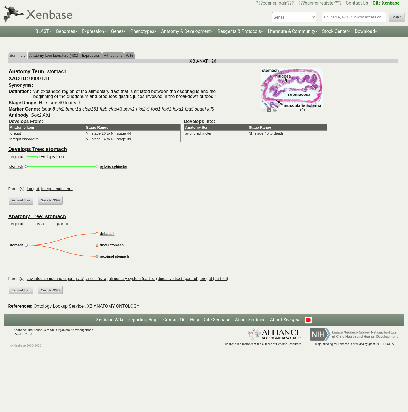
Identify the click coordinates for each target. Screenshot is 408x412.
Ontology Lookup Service (59, 306)
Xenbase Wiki (109, 319)
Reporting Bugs (143, 319)
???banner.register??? (319, 3)
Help (194, 319)
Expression (93, 31)
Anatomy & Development (186, 31)
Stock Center (335, 31)
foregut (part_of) (214, 278)
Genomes (65, 31)
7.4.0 (28, 334)
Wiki (129, 55)
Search (396, 17)
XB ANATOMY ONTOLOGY (113, 306)
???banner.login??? (275, 3)
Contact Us (357, 3)
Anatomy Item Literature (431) (53, 55)
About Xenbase (250, 319)
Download (365, 31)
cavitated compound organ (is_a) (55, 278)
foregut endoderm (24, 139)
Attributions (113, 55)
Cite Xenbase (217, 319)
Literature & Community (291, 31)
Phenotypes (142, 31)
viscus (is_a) (97, 278)
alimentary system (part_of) (133, 278)
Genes (117, 31)
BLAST (42, 31)
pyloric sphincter (198, 133)
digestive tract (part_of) (178, 278)
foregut (15, 133)
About (285, 319)
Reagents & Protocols (239, 31)
